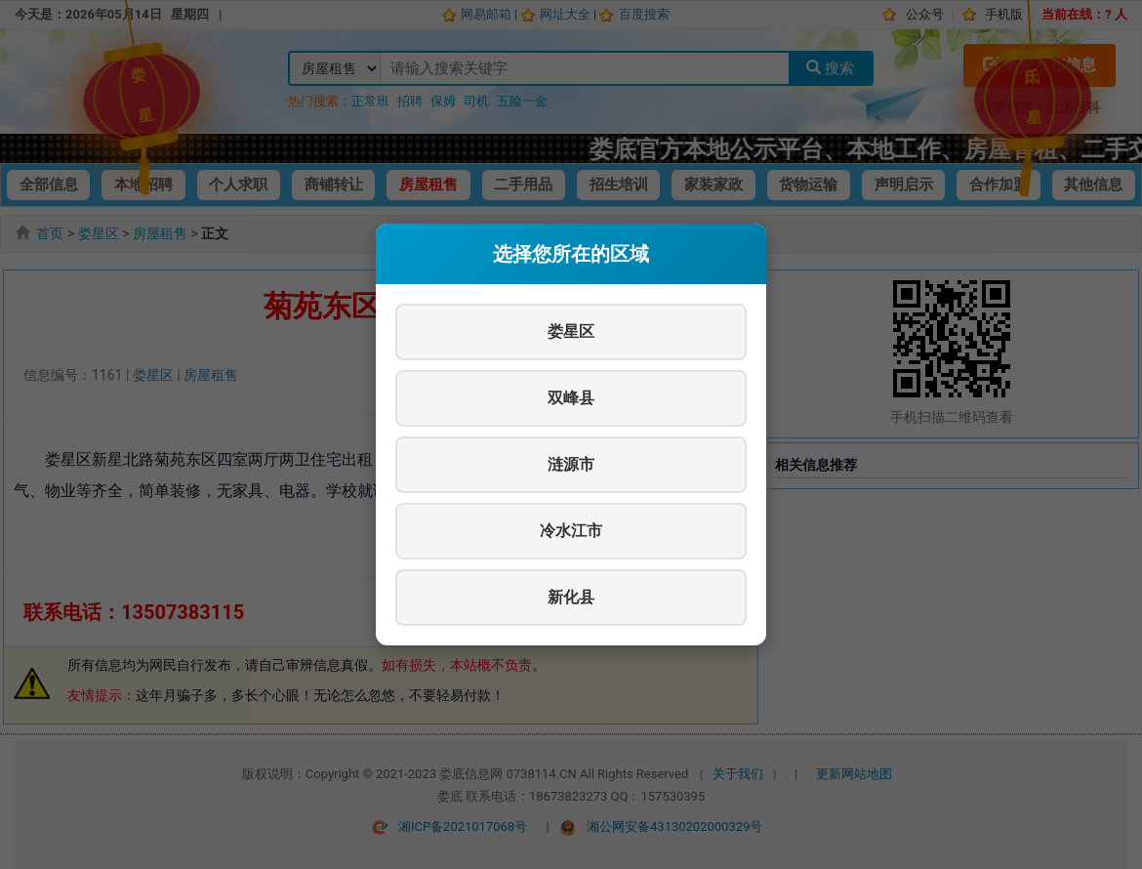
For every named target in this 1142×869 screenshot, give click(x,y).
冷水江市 (571, 530)
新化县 (571, 597)
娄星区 (571, 331)
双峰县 (571, 398)
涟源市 (571, 464)
